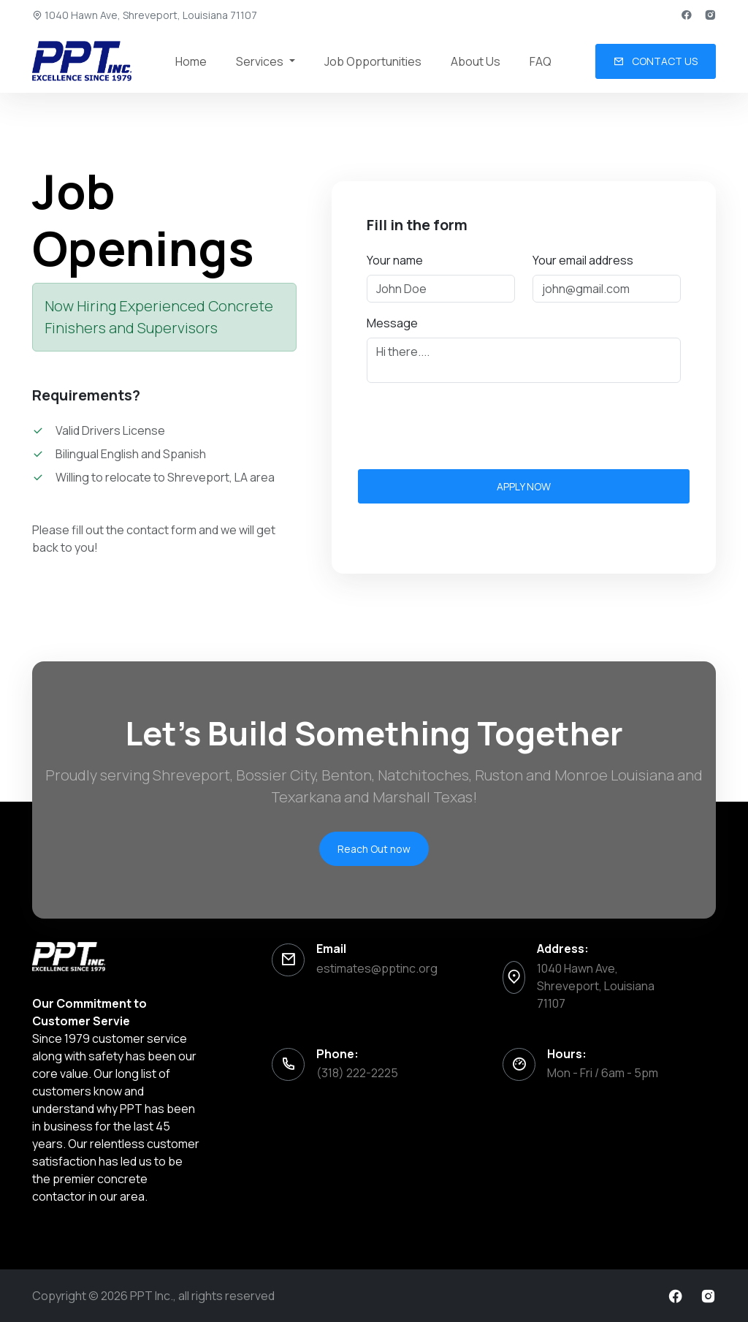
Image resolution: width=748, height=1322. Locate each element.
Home (191, 61)
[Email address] (607, 289)
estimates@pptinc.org (377, 968)
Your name (395, 260)
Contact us (656, 61)
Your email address (583, 260)
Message (392, 323)
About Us (475, 61)
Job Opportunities (372, 61)
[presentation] (478, 423)
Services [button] (261, 61)
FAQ (541, 61)
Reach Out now (374, 849)
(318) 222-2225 (357, 1073)
